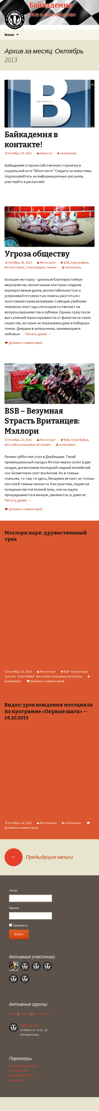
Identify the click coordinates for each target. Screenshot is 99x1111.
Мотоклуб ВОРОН (21, 1075)
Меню (9, 34)
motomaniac (68, 153)
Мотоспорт (48, 440)
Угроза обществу (37, 254)
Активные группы (28, 1004)
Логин (13, 890)
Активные (25, 1014)
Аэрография (79, 262)
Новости (46, 153)
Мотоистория (14, 267)
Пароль (14, 908)
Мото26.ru (16, 1080)
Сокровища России (22, 1066)
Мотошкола (48, 823)
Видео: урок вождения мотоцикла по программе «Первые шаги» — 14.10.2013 (49, 711)
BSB (66, 262)
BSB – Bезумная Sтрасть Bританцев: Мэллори (42, 421)
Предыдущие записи (39, 857)
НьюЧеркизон (18, 1071)
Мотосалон (48, 262)
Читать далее (38, 334)
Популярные (41, 1014)
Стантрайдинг (35, 267)
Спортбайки (79, 440)
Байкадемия (29, 1025)
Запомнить (18, 925)
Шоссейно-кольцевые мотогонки (28, 444)
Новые (13, 1014)
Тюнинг (52, 267)
